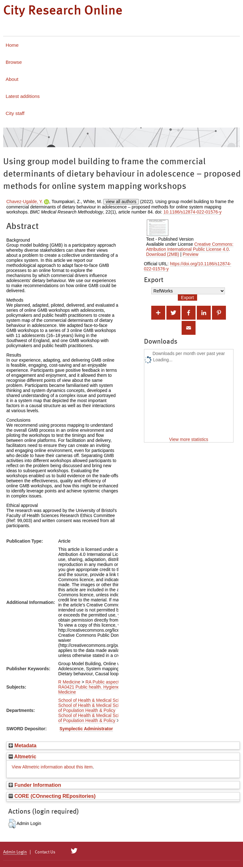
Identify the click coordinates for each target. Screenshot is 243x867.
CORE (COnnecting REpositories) (52, 796)
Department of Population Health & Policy (108, 708)
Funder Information (35, 785)
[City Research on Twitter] (74, 850)
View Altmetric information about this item (52, 766)
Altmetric (22, 756)
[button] (12, 823)
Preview (190, 254)
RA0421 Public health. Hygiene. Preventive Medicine (100, 689)
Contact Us (45, 852)
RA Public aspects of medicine (115, 681)
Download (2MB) (162, 254)
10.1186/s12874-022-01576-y (192, 211)
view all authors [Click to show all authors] (121, 201)
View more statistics (188, 439)
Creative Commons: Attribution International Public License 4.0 (190, 247)
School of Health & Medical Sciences (94, 700)
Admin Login (15, 852)
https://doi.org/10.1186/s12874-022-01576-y (187, 266)
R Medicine (69, 681)
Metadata (22, 745)
